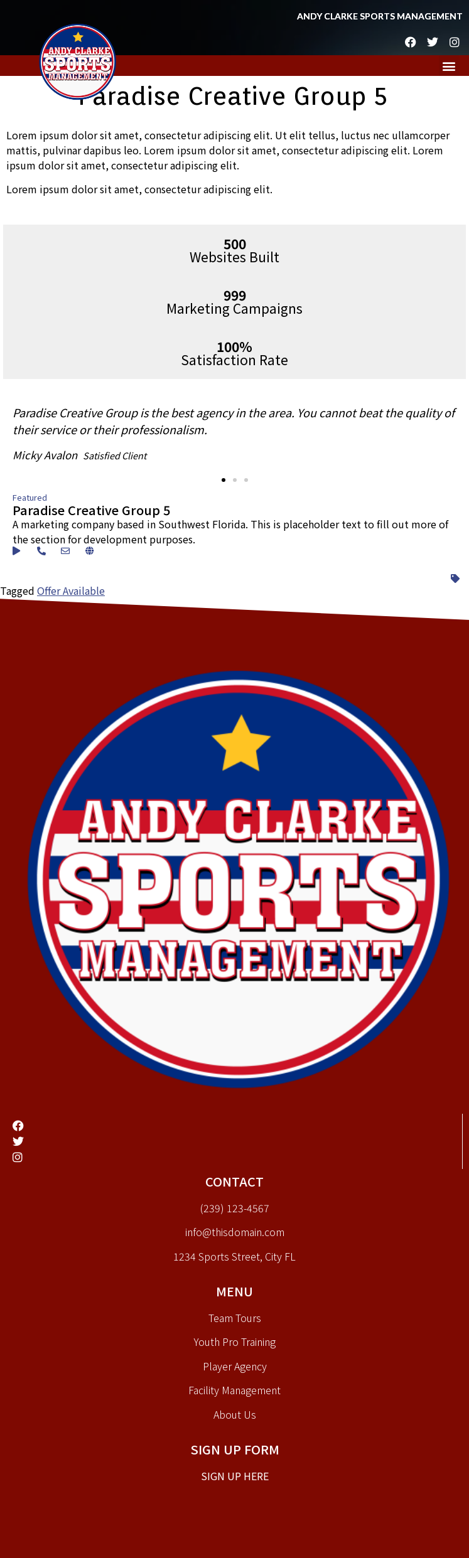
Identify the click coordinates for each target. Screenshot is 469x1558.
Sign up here (235, 1475)
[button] (449, 65)
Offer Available (71, 590)
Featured (30, 497)
